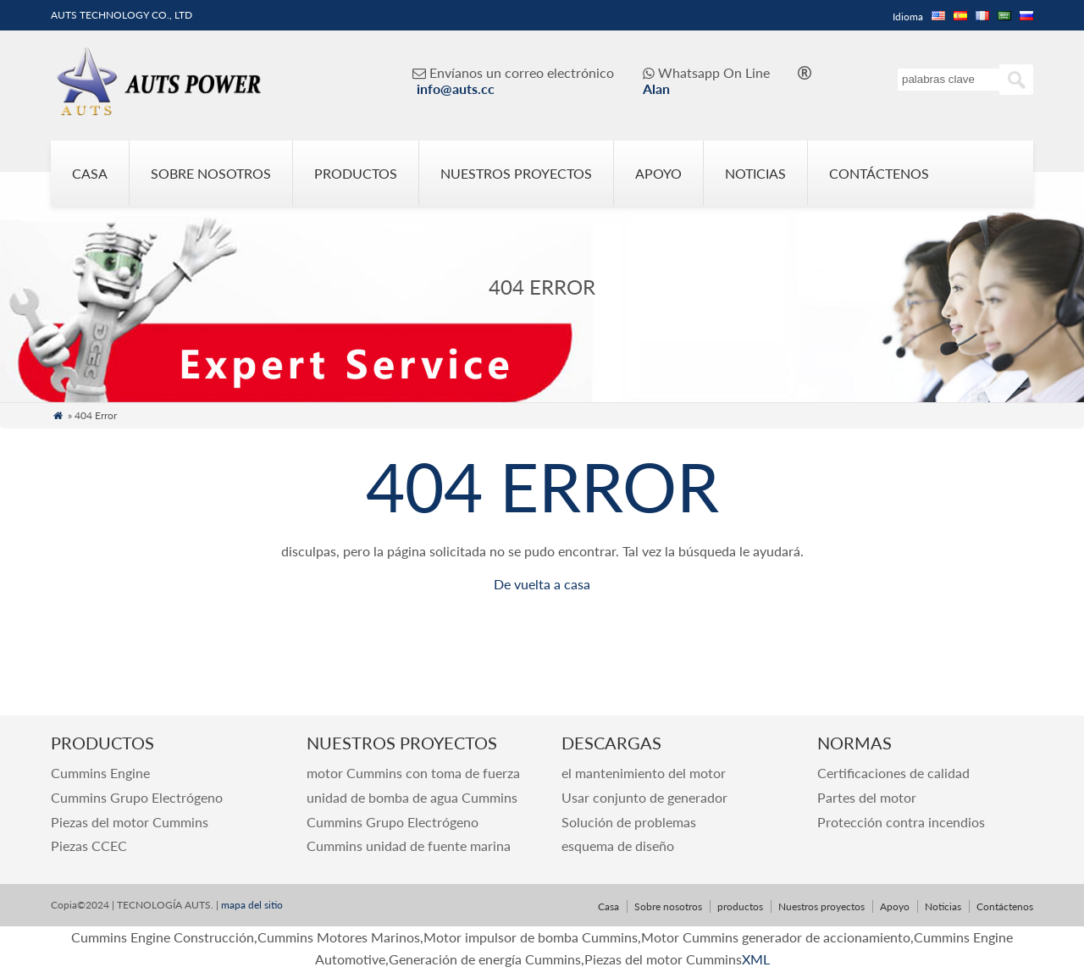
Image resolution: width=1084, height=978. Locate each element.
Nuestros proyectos (516, 173)
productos (355, 173)
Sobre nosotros (211, 173)
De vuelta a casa (542, 584)
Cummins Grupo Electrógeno (137, 797)
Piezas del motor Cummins (129, 822)
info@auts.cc (456, 88)
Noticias (755, 173)
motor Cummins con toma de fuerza (413, 773)
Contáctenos (879, 173)
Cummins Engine (100, 773)
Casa (90, 173)
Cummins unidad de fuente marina (409, 845)
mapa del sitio (250, 904)
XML (756, 959)
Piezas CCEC (89, 845)
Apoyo (658, 173)
